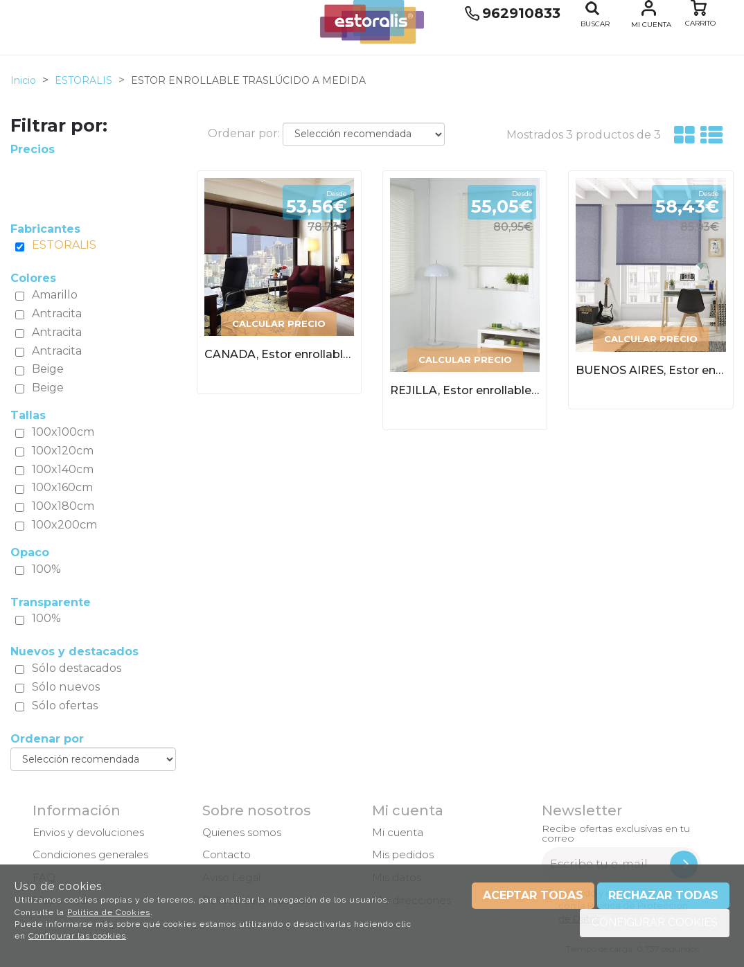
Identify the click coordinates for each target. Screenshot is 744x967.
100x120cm (63, 450)
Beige (48, 368)
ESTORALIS (64, 244)
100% (46, 569)
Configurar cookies (655, 922)
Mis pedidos (403, 854)
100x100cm (63, 431)
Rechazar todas (663, 895)
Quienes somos (241, 832)
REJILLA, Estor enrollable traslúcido (465, 390)
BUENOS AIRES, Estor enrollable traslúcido (650, 370)
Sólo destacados (76, 668)
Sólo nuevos (66, 686)
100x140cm (63, 469)
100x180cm (63, 506)
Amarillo (55, 294)
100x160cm (62, 487)
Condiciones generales (90, 854)
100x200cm (64, 524)
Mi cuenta (651, 24)
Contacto (226, 854)
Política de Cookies (108, 912)
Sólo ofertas (65, 705)
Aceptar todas (533, 895)
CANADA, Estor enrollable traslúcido (279, 354)
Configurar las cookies (77, 936)
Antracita (57, 313)
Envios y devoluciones (88, 832)
